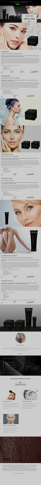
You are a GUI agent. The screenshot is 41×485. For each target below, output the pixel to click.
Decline (23, 4)
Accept (18, 4)
